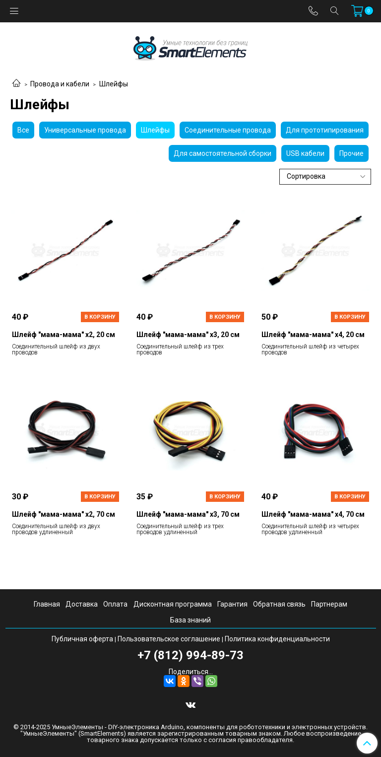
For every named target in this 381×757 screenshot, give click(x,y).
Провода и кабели (59, 84)
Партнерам (329, 604)
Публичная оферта (82, 639)
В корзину (100, 317)
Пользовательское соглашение (169, 639)
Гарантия (232, 604)
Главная (47, 604)
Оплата (115, 604)
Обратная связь (279, 604)
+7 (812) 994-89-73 (190, 655)
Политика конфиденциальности (277, 639)
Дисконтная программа (172, 604)
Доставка (81, 604)
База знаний (190, 620)
